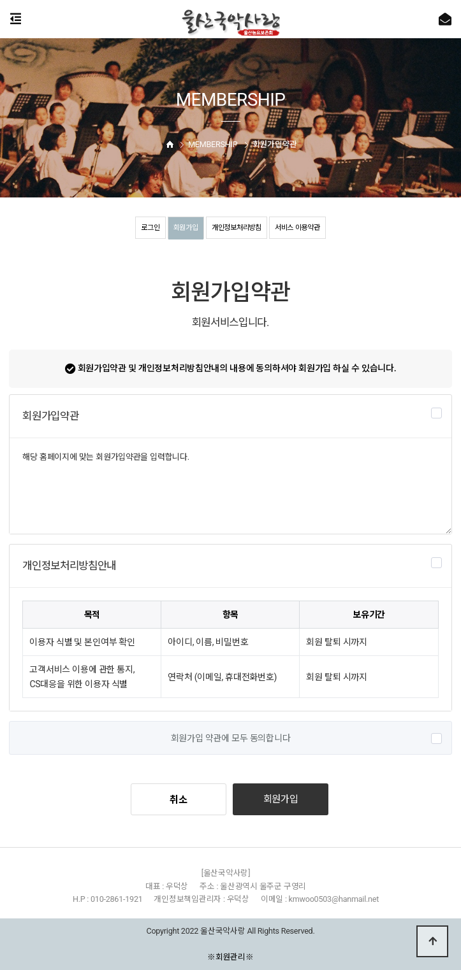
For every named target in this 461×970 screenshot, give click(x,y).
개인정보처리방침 (236, 227)
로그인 (144, 227)
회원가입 (182, 227)
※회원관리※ (230, 957)
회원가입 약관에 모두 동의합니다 (231, 738)
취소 (178, 800)
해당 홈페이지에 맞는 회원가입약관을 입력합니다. (230, 486)
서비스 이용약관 (302, 227)
